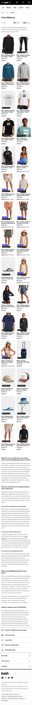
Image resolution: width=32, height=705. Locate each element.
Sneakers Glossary (13, 696)
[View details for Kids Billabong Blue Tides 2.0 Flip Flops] (8, 405)
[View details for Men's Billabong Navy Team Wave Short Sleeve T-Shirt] (8, 322)
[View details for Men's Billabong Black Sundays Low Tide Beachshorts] (24, 211)
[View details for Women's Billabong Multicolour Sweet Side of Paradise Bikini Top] (8, 349)
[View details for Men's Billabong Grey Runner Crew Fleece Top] (24, 72)
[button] (17, 2)
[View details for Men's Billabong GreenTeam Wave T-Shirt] (24, 127)
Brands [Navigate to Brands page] (7, 12)
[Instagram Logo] (2, 678)
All (3, 7)
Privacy (11, 694)
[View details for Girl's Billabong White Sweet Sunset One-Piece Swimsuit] (24, 238)
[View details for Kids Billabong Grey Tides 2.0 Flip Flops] (8, 266)
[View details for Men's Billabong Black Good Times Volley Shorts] (8, 238)
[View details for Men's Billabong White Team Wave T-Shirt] (8, 99)
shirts (26, 536)
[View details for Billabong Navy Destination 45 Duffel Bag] (24, 349)
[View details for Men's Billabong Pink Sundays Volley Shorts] (8, 211)
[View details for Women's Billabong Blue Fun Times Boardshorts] (24, 155)
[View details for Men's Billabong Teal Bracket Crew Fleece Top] (8, 72)
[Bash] (2, 12)
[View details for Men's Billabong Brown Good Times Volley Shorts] (8, 433)
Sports (21, 7)
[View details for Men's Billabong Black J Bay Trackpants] (24, 44)
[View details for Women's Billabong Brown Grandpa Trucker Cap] (24, 377)
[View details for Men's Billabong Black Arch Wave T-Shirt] (8, 44)
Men (15, 7)
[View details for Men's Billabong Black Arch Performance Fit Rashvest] (24, 433)
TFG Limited (5, 694)
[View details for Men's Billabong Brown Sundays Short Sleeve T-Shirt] (24, 183)
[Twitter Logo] (5, 678)
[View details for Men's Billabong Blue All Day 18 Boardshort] (24, 294)
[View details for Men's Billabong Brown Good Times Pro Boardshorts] (8, 183)
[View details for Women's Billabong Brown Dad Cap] (8, 377)
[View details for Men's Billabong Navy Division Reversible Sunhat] (24, 405)
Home (27, 7)
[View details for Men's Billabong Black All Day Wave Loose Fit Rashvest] (24, 322)
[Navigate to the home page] (6, 2)
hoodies (3, 538)
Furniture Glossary (12, 698)
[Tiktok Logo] (9, 678)
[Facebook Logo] (12, 678)
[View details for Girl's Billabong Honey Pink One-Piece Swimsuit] (24, 266)
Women (9, 7)
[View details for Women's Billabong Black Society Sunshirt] (8, 294)
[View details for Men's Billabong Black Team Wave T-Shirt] (8, 127)
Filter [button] (26, 23)
